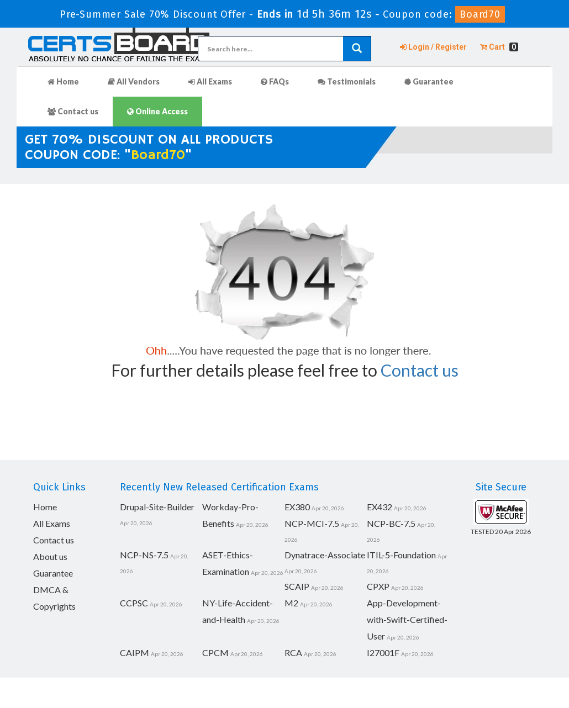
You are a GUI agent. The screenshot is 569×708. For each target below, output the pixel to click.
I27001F (383, 652)
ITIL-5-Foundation (401, 555)
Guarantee (429, 81)
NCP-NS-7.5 (144, 555)
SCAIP (296, 586)
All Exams (210, 81)
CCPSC (134, 603)
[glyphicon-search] (357, 48)
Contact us (73, 111)
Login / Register (433, 47)
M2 (291, 603)
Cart (499, 47)
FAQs (275, 81)
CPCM (215, 652)
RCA (293, 652)
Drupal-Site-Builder (157, 506)
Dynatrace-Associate (324, 555)
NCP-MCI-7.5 (311, 523)
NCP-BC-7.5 (391, 523)
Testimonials (347, 81)
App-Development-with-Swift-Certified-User (407, 619)
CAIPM (134, 652)
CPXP (378, 586)
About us (50, 556)
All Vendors (134, 81)
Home (63, 81)
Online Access (157, 111)
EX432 (379, 506)
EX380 (297, 506)
